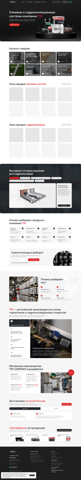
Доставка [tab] (25, 408)
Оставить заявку (33, 259)
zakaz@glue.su (66, 2)
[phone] (19, 259)
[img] (71, 2)
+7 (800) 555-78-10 (65, 1)
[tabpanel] (40, 415)
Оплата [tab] (56, 408)
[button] (56, 2)
